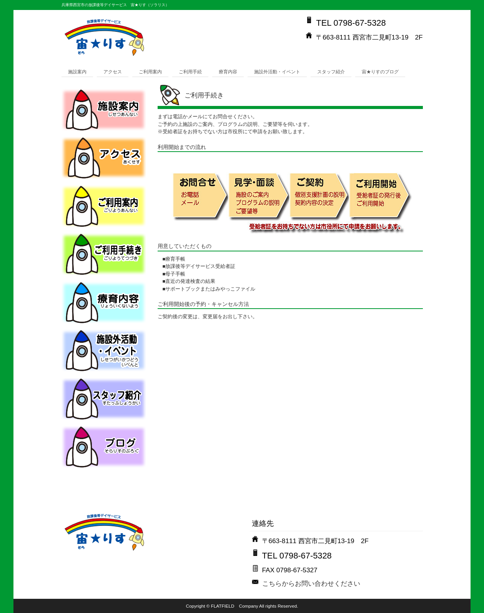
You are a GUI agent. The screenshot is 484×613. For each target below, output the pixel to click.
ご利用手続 (190, 71)
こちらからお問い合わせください (311, 583)
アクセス (112, 71)
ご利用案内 (150, 71)
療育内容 (228, 71)
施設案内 (77, 71)
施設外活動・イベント (277, 71)
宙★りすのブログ (380, 71)
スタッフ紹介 (331, 71)
